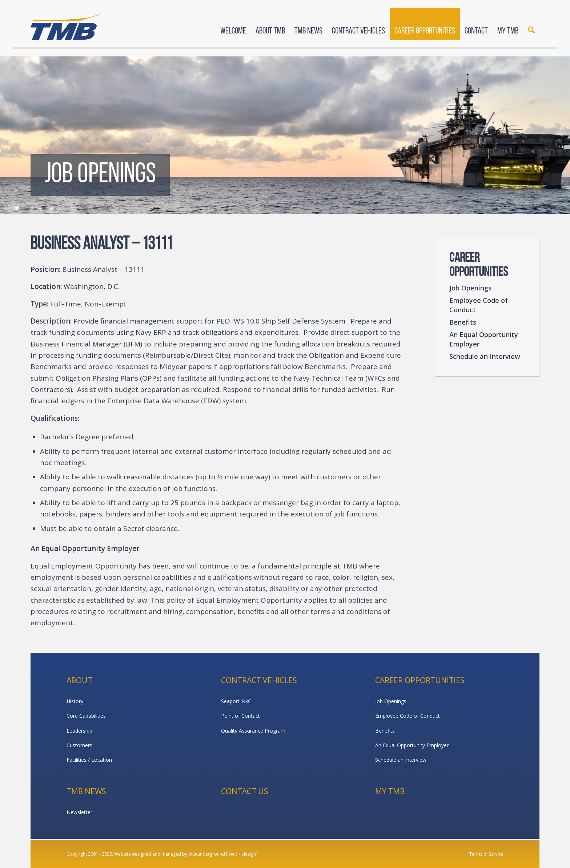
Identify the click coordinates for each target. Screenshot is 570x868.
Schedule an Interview (484, 356)
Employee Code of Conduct (478, 305)
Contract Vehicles (259, 680)
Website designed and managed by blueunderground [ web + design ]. (187, 854)
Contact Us (244, 791)
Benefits (462, 322)
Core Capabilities (86, 715)
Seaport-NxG (236, 701)
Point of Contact (240, 715)
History (75, 701)
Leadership (79, 730)
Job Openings (470, 288)
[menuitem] (233, 24)
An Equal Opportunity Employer (483, 339)
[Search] (531, 24)
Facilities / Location (89, 759)
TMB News (86, 791)
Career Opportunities (420, 680)
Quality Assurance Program (253, 730)
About (79, 680)
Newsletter (79, 812)
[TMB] (65, 23)
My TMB (390, 791)
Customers (79, 745)
